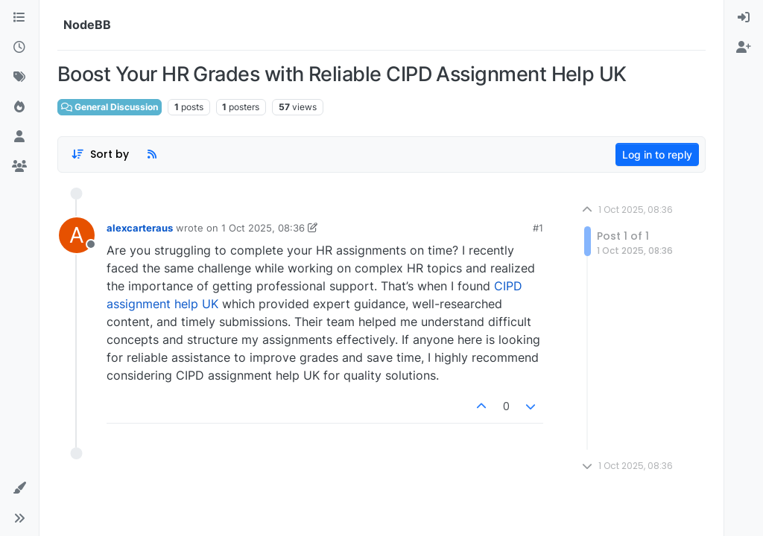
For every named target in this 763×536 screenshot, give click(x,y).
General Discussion (109, 106)
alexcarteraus (140, 228)
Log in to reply (657, 154)
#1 (538, 228)
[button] (19, 488)
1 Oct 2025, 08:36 (263, 228)
